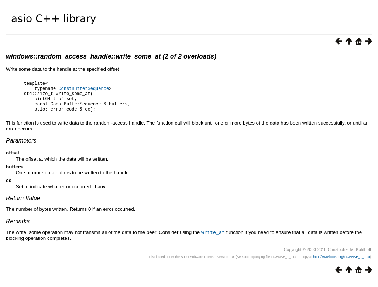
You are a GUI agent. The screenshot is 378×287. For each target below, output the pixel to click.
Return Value (23, 205)
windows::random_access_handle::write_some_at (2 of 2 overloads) (111, 56)
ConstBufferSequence (83, 90)
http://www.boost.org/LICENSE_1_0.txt (341, 263)
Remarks (18, 228)
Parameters (21, 147)
